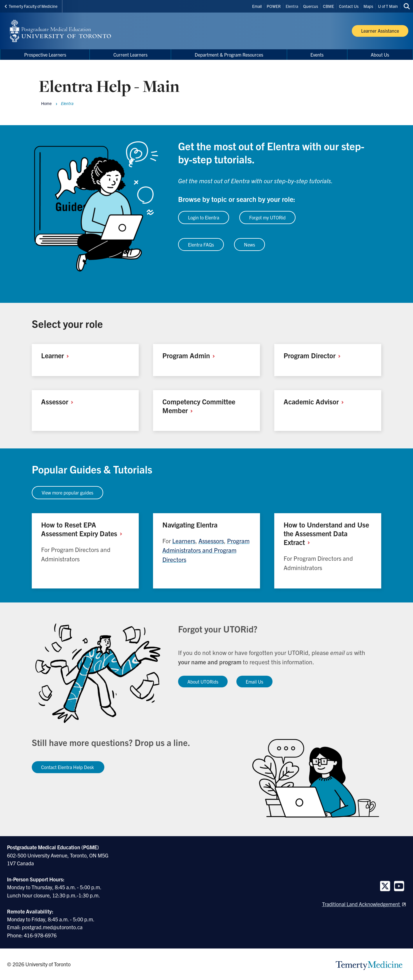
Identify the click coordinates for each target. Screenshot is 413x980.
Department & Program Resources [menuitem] (229, 54)
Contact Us (348, 6)
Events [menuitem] (317, 54)
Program (190, 355)
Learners (183, 540)
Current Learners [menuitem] (130, 54)
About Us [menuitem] (380, 54)
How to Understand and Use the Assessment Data (326, 533)
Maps (368, 6)
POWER (274, 6)
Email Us (254, 681)
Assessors (211, 540)
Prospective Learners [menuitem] (45, 54)
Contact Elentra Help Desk (68, 767)
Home (46, 103)
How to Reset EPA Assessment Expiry (83, 529)
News (249, 244)
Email (257, 6)
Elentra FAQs (201, 244)
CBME (328, 6)
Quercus (310, 6)
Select (46, 323)
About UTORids (202, 681)
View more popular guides (67, 492)
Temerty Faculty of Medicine (31, 6)
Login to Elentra (203, 217)
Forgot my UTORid (267, 217)
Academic (316, 401)
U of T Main (388, 6)
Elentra (292, 6)
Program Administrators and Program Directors (205, 550)
